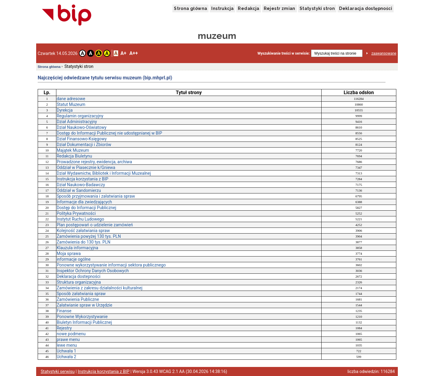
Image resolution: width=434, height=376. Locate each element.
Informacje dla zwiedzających (84, 201)
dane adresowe (71, 98)
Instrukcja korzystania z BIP (82, 179)
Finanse (64, 310)
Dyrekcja (65, 110)
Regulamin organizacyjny (80, 115)
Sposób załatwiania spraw (81, 293)
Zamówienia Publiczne (78, 299)
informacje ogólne (74, 259)
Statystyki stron (317, 8)
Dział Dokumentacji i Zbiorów (84, 144)
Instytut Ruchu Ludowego (80, 219)
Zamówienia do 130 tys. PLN (83, 242)
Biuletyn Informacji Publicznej (84, 322)
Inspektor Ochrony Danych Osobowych (93, 270)
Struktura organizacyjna (79, 282)
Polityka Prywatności (76, 213)
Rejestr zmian (279, 8)
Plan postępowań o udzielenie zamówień (95, 224)
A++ (133, 53)
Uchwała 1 (66, 351)
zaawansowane (383, 53)
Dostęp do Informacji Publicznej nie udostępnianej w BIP (109, 133)
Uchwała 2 (66, 356)
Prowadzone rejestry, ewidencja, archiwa (94, 161)
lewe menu (67, 345)
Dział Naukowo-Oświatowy (81, 127)
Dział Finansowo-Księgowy (82, 138)
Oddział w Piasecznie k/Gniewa (86, 167)
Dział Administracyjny (77, 121)
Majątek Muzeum (73, 150)
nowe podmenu (71, 333)
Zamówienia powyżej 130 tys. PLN (89, 236)
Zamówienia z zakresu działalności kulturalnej (100, 287)
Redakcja (248, 8)
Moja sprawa (69, 253)
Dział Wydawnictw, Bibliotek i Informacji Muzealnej (104, 173)
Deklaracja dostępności (365, 8)
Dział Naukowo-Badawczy (81, 184)
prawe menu (68, 339)
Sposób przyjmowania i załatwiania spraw (96, 196)
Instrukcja (222, 8)
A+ (123, 53)
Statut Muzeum (71, 104)
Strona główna (190, 8)
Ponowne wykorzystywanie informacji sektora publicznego (111, 265)
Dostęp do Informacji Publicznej (86, 207)
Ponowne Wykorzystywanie (82, 316)
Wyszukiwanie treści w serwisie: (283, 53)
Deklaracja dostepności (78, 276)
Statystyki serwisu (58, 371)
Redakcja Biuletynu (74, 156)
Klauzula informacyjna (77, 247)
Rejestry (64, 328)
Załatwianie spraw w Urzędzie (84, 305)
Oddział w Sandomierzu (79, 190)
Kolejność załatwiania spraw (83, 230)
